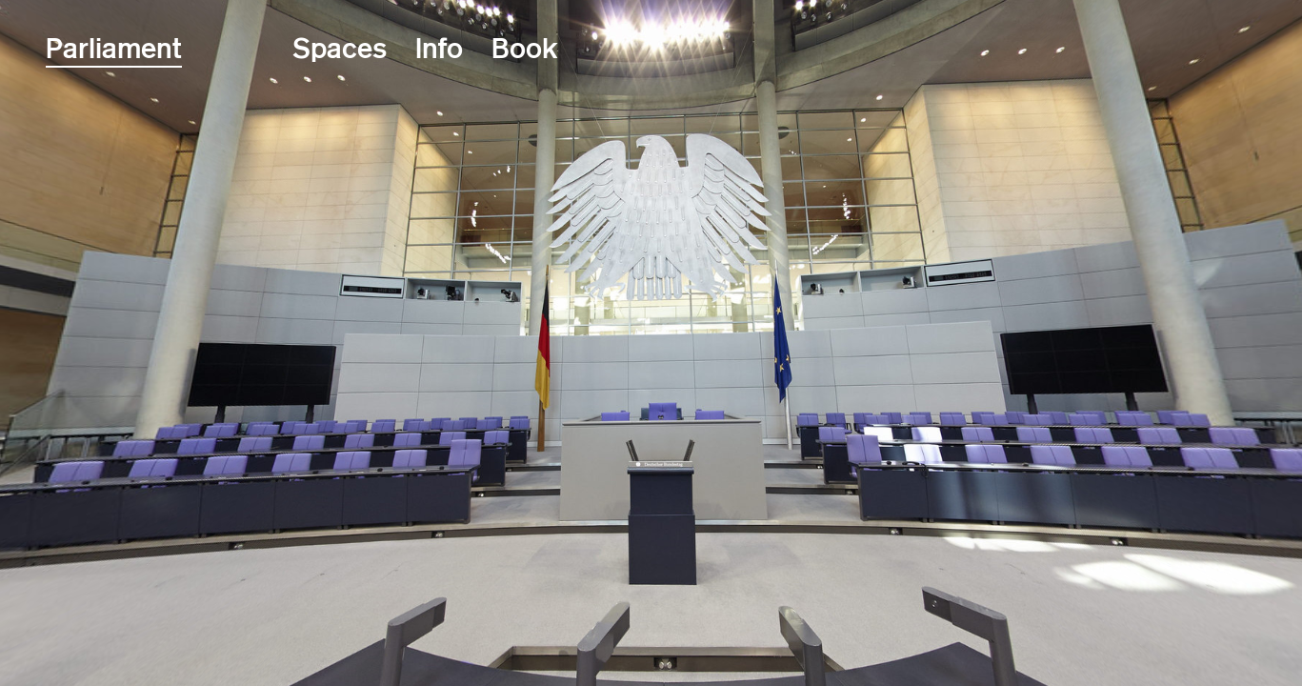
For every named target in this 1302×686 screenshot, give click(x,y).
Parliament (114, 47)
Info (439, 47)
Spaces (339, 47)
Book (524, 47)
